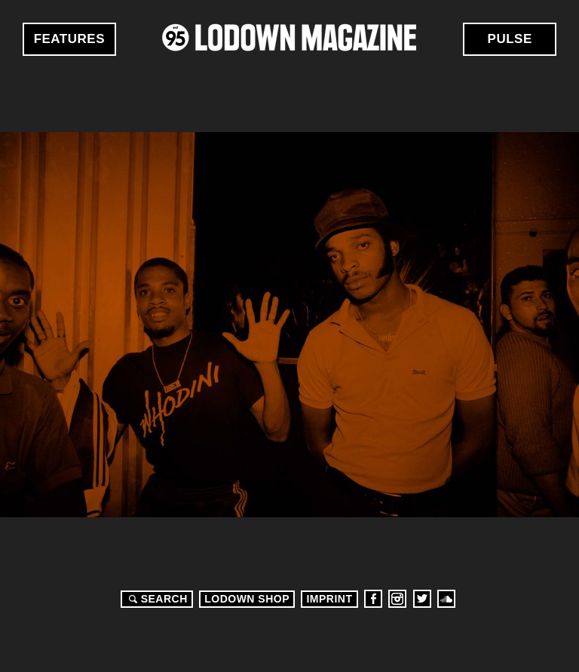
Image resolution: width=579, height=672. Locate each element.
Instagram (397, 599)
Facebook (373, 599)
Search (156, 598)
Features (69, 39)
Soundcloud (446, 599)
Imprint (329, 599)
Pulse (510, 39)
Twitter (422, 599)
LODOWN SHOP (247, 599)
